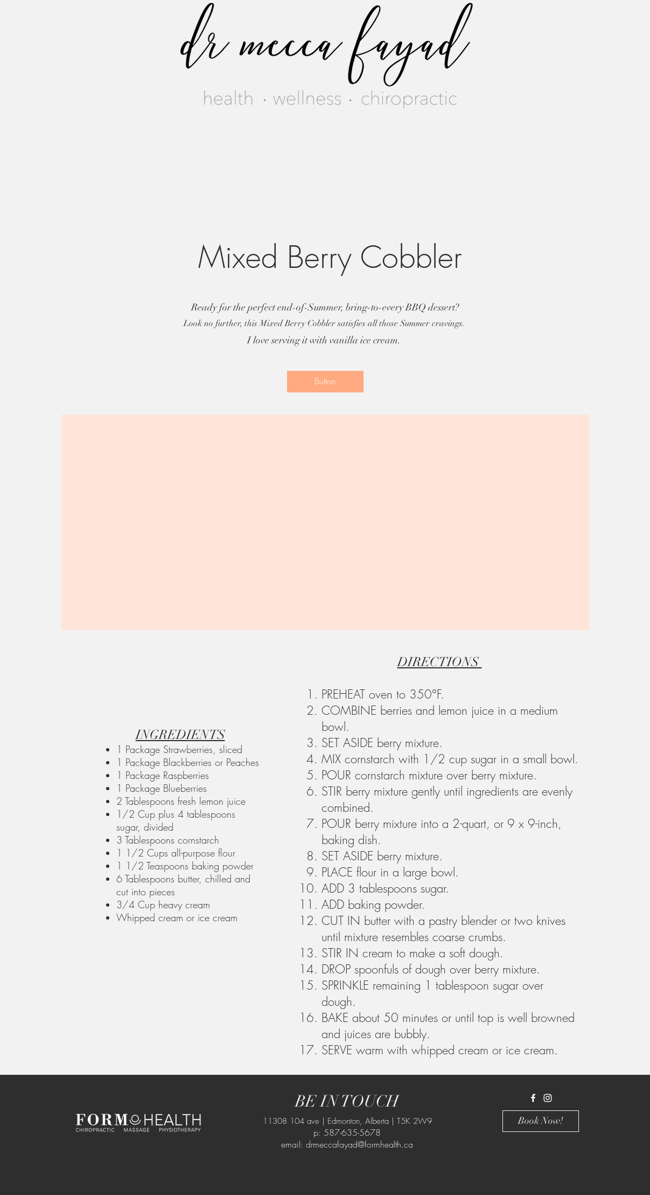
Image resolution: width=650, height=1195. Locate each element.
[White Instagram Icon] (547, 1098)
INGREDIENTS (180, 735)
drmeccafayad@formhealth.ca (359, 1144)
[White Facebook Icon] (533, 1098)
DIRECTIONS (439, 662)
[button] (325, 381)
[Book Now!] (540, 1121)
